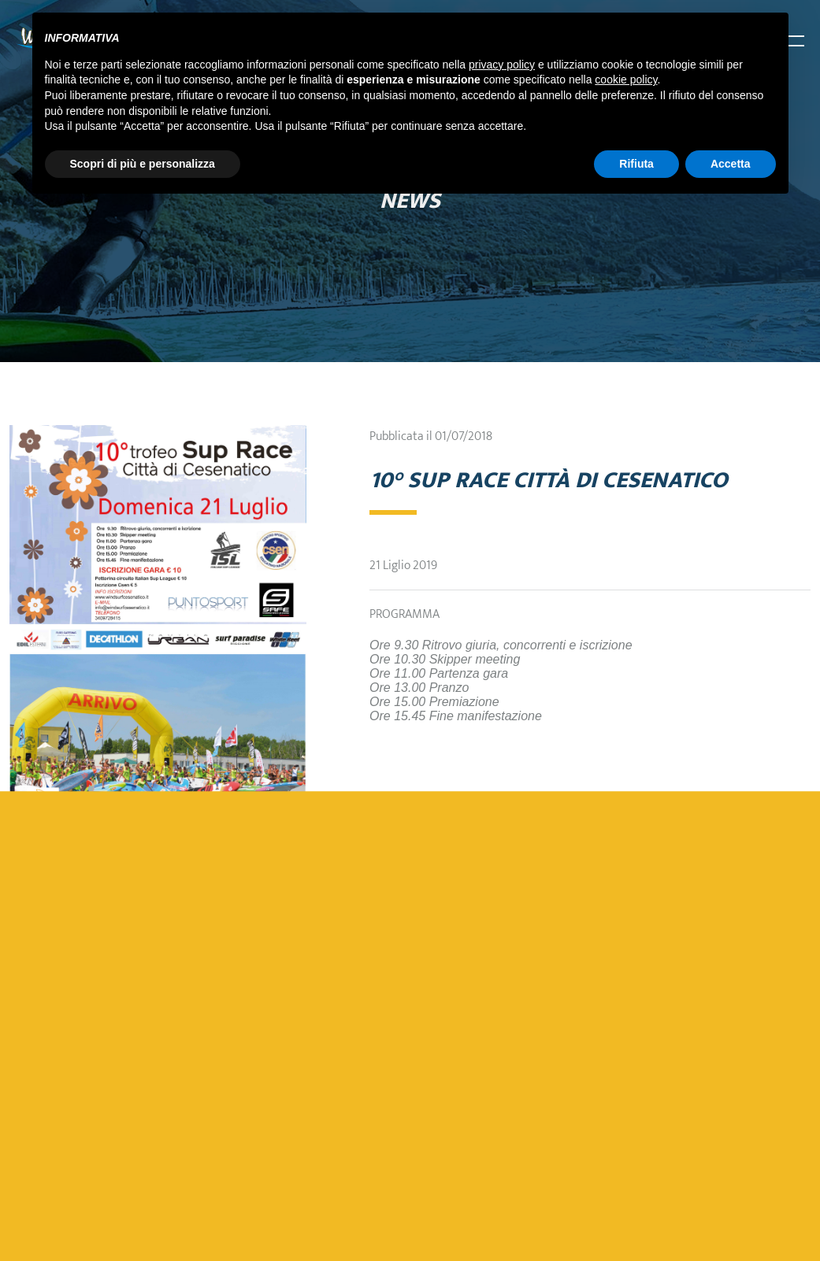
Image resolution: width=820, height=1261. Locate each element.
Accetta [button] (731, 163)
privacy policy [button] (502, 64)
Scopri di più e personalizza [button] (142, 163)
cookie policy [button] (626, 79)
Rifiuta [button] (636, 163)
